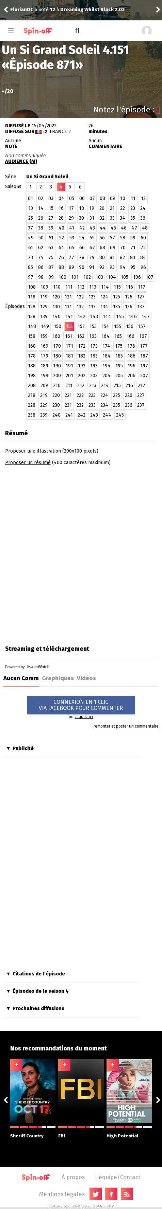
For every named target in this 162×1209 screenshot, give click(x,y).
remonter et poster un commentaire (126, 726)
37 (30, 228)
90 (81, 267)
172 (81, 346)
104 (112, 277)
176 (131, 346)
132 (80, 307)
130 (56, 307)
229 (44, 405)
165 (118, 336)
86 (41, 267)
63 (50, 248)
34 (122, 218)
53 (71, 238)
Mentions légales (62, 1194)
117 (141, 287)
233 (92, 405)
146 (133, 316)
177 (144, 346)
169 (44, 346)
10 (122, 198)
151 (69, 326)
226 (128, 395)
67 (92, 248)
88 (61, 267)
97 (30, 277)
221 (68, 395)
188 (32, 366)
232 (80, 405)
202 (81, 376)
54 (82, 238)
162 (80, 336)
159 (44, 336)
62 (40, 248)
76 (61, 257)
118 (31, 297)
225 (116, 395)
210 (57, 385)
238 (31, 415)
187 (144, 356)
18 (81, 208)
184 (106, 356)
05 (71, 198)
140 (56, 316)
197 (144, 366)
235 (116, 405)
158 (31, 336)
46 (124, 228)
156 (129, 326)
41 (71, 228)
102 (87, 277)
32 (102, 218)
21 (112, 208)
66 (82, 248)
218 (31, 395)
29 (71, 218)
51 (51, 238)
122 (80, 297)
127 (141, 297)
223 (92, 395)
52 (61, 238)
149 (45, 326)
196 (131, 366)
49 (31, 238)
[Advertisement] (81, 553)
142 (81, 316)
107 (149, 277)
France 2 (60, 131)
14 (41, 208)
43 (92, 228)
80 (102, 257)
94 (123, 267)
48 (145, 228)
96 (143, 267)
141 (69, 316)
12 (143, 198)
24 (143, 208)
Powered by (27, 667)
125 (116, 297)
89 (71, 267)
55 (92, 238)
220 (56, 395)
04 (61, 198)
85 (30, 267)
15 (51, 208)
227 (141, 395)
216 (129, 385)
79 (92, 257)
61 (30, 248)
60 (143, 238)
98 (41, 277)
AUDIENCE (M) (21, 161)
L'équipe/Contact (117, 1177)
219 (44, 395)
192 (81, 366)
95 (132, 267)
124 (104, 297)
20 (101, 208)
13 (30, 208)
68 (102, 248)
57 (112, 238)
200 (57, 376)
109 (44, 287)
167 (143, 336)
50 (41, 238)
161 (68, 336)
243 (94, 415)
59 (132, 238)
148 (32, 326)
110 (57, 287)
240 (56, 415)
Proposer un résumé (28, 462)
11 (133, 198)
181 (69, 356)
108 (32, 287)
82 (122, 257)
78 (81, 257)
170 (57, 346)
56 (102, 238)
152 (81, 326)
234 (104, 405)
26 (40, 218)
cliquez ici (84, 716)
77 (71, 257)
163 (93, 336)
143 (94, 316)
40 (61, 228)
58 (122, 238)
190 (57, 366)
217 (141, 385)
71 (132, 248)
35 (132, 218)
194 (106, 366)
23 (132, 208)
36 (142, 218)
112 (80, 287)
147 (146, 316)
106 (137, 277)
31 (92, 218)
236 (128, 405)
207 (144, 376)
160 (56, 336)
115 (117, 287)
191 (69, 366)
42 (82, 228)
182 (81, 356)
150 (57, 326)
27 (50, 218)
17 (71, 208)
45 (113, 228)
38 (40, 228)
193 (94, 366)
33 (112, 218)
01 (30, 198)
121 (68, 297)
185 (119, 356)
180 (57, 356)
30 (81, 218)
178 (32, 356)
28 (61, 218)
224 (104, 395)
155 (117, 326)
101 (75, 277)
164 (105, 336)
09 (112, 198)
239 (44, 415)
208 (32, 385)
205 (119, 376)
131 (68, 307)
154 (105, 326)
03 (50, 198)
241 (69, 415)
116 (129, 287)
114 (105, 287)
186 (131, 356)
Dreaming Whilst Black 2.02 (92, 10)
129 (44, 307)
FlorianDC (21, 10)
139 (44, 316)
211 (68, 385)
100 (62, 277)
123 (92, 297)
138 (31, 316)
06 (82, 198)
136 (128, 307)
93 (112, 267)
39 (50, 228)
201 (69, 376)
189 (44, 366)
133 (92, 307)
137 (141, 307)
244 (107, 415)
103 (99, 277)
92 (101, 267)
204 (106, 376)
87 (51, 267)
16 (61, 208)
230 (56, 405)
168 (32, 346)
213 (92, 385)
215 (117, 385)
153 (93, 326)
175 (119, 346)
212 (80, 385)
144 (107, 316)
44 (103, 228)
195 (119, 366)
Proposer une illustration (33, 451)
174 (106, 346)
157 (142, 326)
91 (91, 267)
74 (41, 257)
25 (30, 218)
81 (112, 257)
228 (31, 405)
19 (91, 208)
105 (124, 277)
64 (61, 248)
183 (94, 356)
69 (112, 248)
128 (31, 307)
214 (105, 385)
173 (94, 346)
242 (81, 415)
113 (92, 287)
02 (40, 198)
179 (44, 356)
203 (94, 376)
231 (68, 405)
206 (131, 376)
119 (44, 297)
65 (71, 248)
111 (68, 287)
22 (122, 208)
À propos (73, 1177)
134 (104, 307)
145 (120, 316)
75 (50, 257)
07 (92, 198)
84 (143, 257)
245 (120, 415)
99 (51, 277)
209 (44, 385)
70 (123, 248)
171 (69, 346)
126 (128, 297)
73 (30, 257)
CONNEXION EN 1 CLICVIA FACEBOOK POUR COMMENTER (81, 705)
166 (130, 336)
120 (56, 297)
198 (32, 376)
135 (116, 307)
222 (80, 395)
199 (44, 376)
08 (102, 198)
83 (132, 257)
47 (134, 228)
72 (143, 248)
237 (141, 405)
